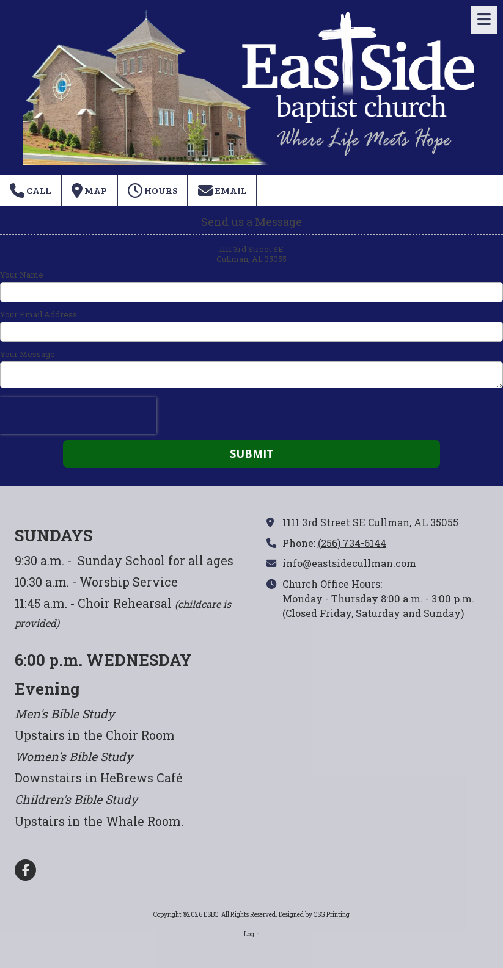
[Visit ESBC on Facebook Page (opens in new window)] (25, 870)
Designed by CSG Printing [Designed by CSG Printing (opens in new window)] (314, 915)
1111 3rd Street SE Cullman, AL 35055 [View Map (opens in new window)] (370, 522)
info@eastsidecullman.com (349, 563)
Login (252, 934)
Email (222, 190)
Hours (152, 190)
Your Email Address (38, 314)
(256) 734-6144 (352, 542)
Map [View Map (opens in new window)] (89, 190)
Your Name (21, 275)
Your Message (27, 354)
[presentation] (78, 415)
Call (30, 190)
